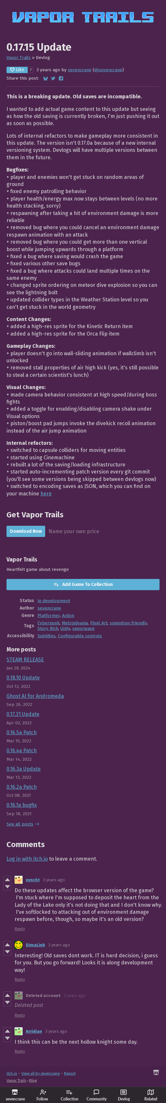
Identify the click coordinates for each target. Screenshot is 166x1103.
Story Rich (47, 628)
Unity (65, 628)
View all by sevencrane (40, 1073)
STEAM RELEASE (25, 660)
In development (53, 600)
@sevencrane (108, 70)
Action (68, 615)
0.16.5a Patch (21, 732)
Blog (33, 1080)
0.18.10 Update (23, 678)
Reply (20, 928)
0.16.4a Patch (21, 750)
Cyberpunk (48, 623)
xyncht (33, 879)
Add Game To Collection (83, 584)
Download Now (26, 531)
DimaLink (35, 944)
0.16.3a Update (23, 769)
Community (97, 1095)
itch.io (11, 1073)
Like (17, 70)
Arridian (34, 1031)
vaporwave (83, 628)
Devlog (124, 1095)
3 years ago (54, 879)
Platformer (48, 615)
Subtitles (46, 636)
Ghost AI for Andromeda (35, 696)
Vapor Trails (18, 57)
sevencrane (79, 70)
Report (70, 1073)
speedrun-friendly (128, 623)
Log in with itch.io (27, 859)
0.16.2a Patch (21, 787)
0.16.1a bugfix (21, 805)
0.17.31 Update (22, 714)
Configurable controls (80, 636)
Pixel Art (99, 623)
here (46, 494)
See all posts (19, 824)
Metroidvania (75, 623)
